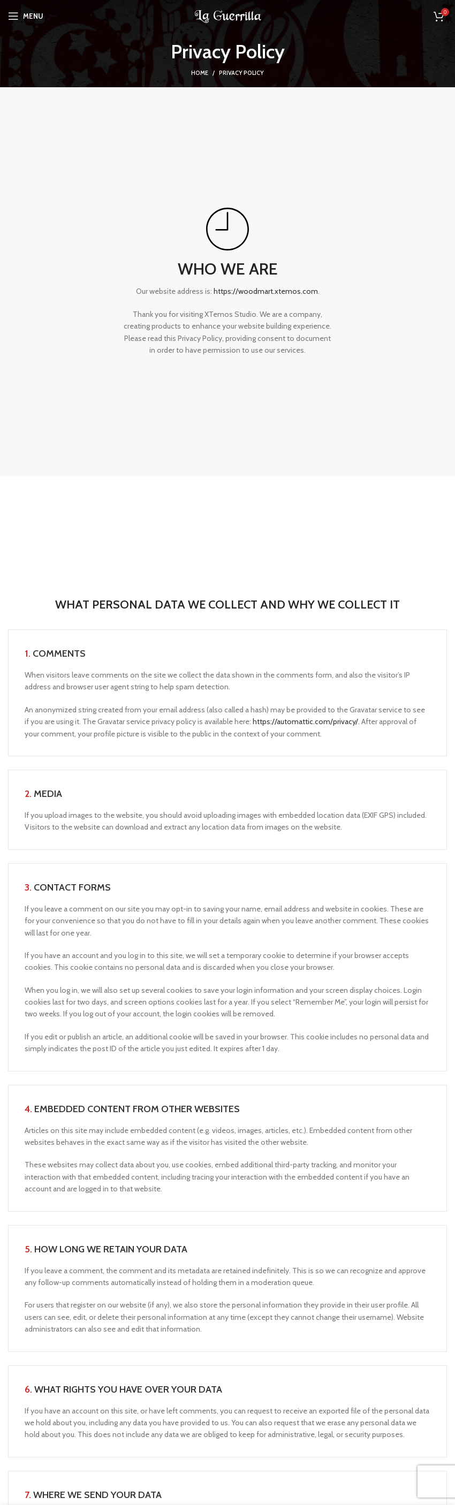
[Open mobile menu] (26, 16)
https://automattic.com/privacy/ (305, 721)
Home (199, 73)
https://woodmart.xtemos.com (266, 291)
